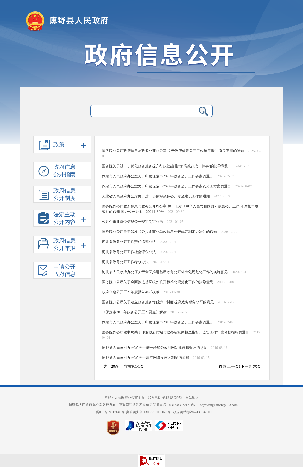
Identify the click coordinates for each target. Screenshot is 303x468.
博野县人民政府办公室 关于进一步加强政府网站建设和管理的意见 (154, 348)
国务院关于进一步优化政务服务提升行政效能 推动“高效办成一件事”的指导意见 (165, 166)
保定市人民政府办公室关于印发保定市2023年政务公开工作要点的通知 (157, 176)
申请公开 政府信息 (57, 271)
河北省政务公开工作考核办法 (125, 262)
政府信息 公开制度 (57, 195)
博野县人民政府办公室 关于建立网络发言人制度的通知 (145, 358)
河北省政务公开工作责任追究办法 (129, 242)
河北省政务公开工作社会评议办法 (129, 252)
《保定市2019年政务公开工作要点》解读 (134, 312)
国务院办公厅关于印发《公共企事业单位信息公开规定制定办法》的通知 (159, 232)
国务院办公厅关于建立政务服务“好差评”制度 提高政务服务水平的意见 (158, 302)
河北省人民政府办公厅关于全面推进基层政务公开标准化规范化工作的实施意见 (165, 272)
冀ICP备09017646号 (111, 412)
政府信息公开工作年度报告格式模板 (130, 292)
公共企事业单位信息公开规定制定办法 (132, 222)
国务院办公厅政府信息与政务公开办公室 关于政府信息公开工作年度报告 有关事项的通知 (173, 151)
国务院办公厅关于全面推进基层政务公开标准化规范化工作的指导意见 (157, 282)
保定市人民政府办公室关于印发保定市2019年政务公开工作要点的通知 (157, 322)
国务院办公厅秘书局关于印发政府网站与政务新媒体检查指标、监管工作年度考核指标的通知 (175, 332)
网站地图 (192, 398)
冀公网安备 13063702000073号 (148, 412)
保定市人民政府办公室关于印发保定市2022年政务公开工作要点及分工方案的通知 (166, 186)
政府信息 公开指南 (57, 171)
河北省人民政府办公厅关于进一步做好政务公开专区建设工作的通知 (156, 196)
